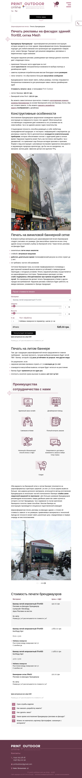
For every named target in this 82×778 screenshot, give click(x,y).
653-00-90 (19, 760)
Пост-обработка (25, 318)
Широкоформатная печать (20, 26)
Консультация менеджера (23, 333)
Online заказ (41, 17)
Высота (14, 311)
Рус (16, 11)
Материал (15, 297)
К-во (13, 318)
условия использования (62, 774)
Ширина (14, 304)
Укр (12, 11)
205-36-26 (19, 758)
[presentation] (38, 583)
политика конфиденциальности (44, 774)
